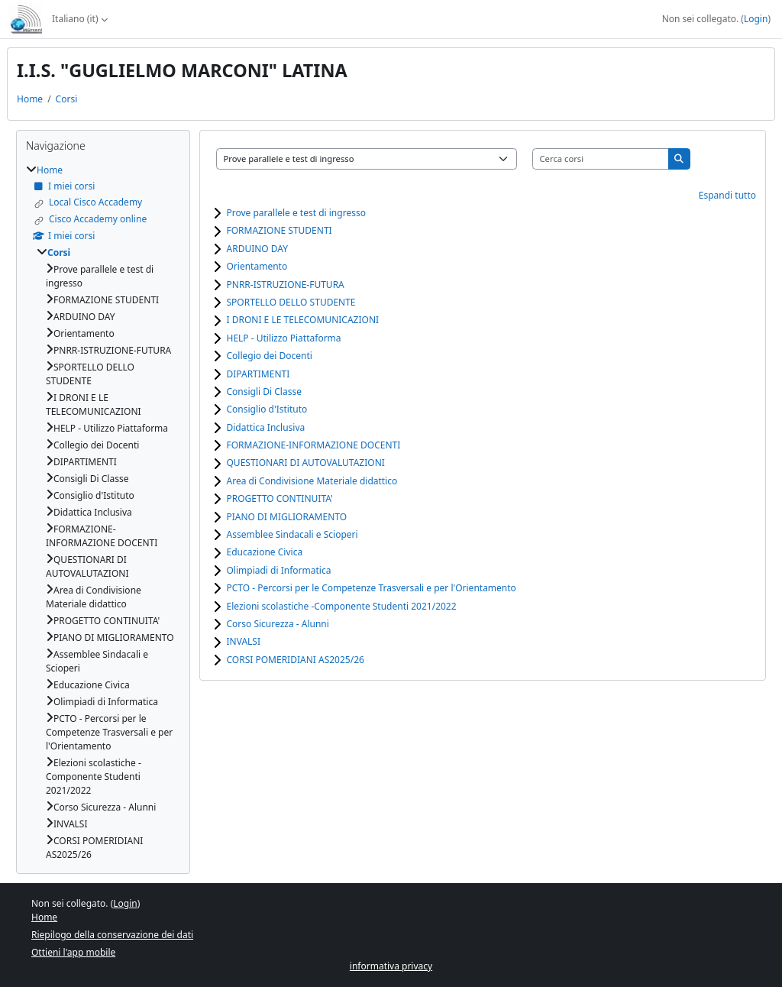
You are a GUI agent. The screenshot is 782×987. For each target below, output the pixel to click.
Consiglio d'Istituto (267, 409)
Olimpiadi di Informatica (279, 570)
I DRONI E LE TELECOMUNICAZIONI (303, 319)
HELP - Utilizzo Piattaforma (284, 338)
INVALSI (244, 641)
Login (755, 18)
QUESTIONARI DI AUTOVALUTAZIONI (306, 462)
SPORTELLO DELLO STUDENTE (291, 302)
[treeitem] (103, 512)
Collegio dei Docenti (269, 355)
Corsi (67, 98)
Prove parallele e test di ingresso (296, 212)
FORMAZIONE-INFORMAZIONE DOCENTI (314, 444)
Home (30, 98)
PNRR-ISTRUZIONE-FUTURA (285, 284)
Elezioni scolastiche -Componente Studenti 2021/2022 (342, 606)
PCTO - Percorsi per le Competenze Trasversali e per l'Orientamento (371, 587)
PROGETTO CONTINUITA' (280, 498)
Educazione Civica (265, 551)
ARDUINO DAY (258, 248)
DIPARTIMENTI (258, 373)
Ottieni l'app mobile (73, 952)
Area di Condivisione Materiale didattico (312, 480)
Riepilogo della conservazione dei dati (112, 934)
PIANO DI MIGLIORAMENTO (287, 516)
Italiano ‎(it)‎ (75, 18)
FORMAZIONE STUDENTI (279, 230)
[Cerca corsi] (601, 159)
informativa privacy (391, 965)
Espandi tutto (727, 195)
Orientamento (257, 266)
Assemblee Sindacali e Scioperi (292, 534)
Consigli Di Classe (264, 391)
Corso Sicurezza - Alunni (278, 623)
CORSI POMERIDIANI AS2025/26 (295, 659)
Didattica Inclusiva (266, 427)
